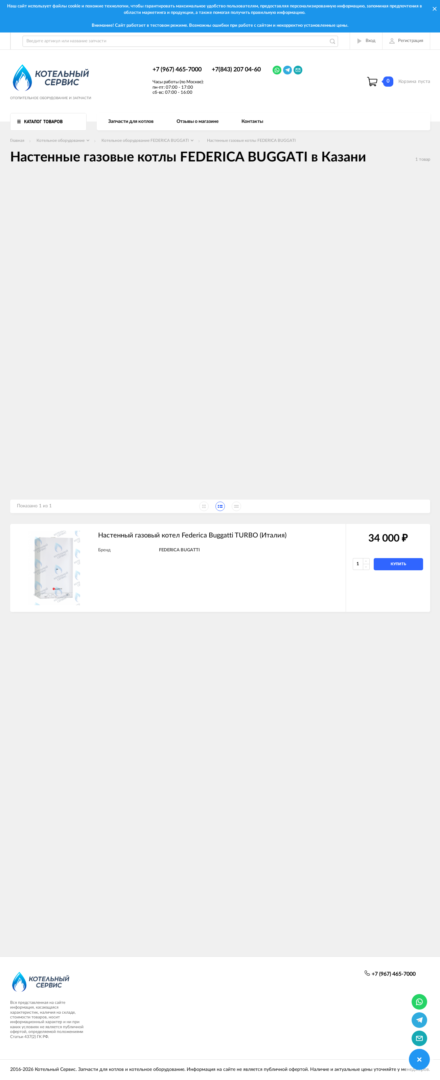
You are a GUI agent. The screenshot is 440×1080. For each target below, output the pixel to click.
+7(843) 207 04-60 (236, 70)
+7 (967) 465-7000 (177, 70)
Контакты (252, 121)
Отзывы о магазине (197, 121)
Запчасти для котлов (131, 121)
